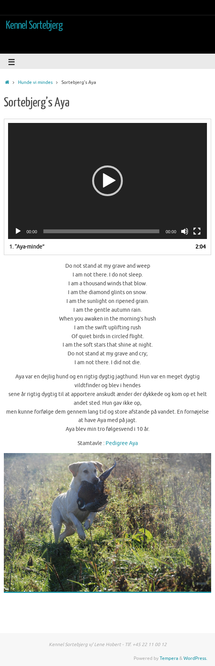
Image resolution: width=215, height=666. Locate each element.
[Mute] (185, 231)
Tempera (169, 658)
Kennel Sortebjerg (34, 25)
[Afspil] (18, 231)
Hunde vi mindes (35, 82)
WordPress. (195, 658)
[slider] (101, 231)
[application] (107, 181)
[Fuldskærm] (197, 231)
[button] (107, 180)
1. (27, 247)
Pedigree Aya (122, 443)
